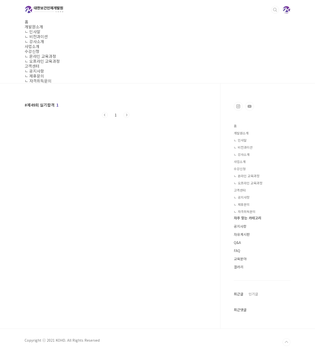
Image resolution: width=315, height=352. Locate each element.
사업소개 (32, 46)
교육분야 (240, 258)
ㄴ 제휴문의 (34, 76)
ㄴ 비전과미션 (36, 36)
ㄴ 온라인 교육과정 (40, 56)
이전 (105, 115)
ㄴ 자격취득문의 (38, 81)
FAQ (237, 250)
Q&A (237, 242)
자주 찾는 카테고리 (247, 217)
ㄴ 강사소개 (34, 41)
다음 (126, 115)
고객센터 (32, 66)
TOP (286, 342)
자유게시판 (242, 234)
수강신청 (32, 51)
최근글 (238, 293)
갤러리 (238, 266)
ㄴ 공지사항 (34, 71)
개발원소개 (34, 27)
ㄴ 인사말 (32, 31)
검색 (275, 10)
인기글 (253, 293)
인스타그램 (238, 106)
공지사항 (240, 226)
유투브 (249, 106)
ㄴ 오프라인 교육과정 (42, 61)
